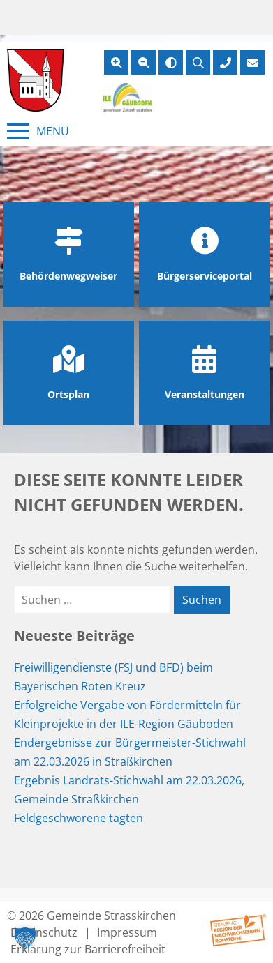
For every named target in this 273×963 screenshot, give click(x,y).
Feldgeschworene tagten (78, 818)
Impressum (127, 932)
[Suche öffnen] (198, 62)
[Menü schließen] (38, 131)
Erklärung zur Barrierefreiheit (87, 949)
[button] (25, 938)
